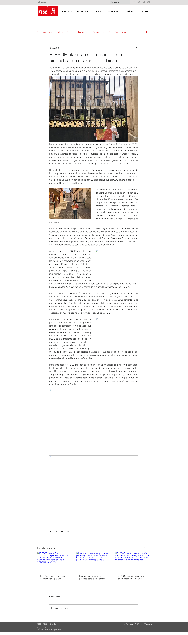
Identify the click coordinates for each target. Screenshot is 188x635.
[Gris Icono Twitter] (143, 2)
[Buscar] (119, 2)
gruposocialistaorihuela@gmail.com (48, 630)
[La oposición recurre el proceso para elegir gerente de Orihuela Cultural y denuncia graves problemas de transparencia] (93, 562)
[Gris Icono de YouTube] (148, 2)
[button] (67, 11)
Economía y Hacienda (117, 32)
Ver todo (146, 548)
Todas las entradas (44, 32)
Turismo (70, 32)
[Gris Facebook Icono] (134, 2)
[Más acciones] (136, 48)
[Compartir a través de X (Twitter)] (56, 531)
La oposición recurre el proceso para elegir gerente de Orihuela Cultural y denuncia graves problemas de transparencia (92, 577)
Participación (83, 32)
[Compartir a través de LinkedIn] (62, 531)
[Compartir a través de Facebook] (50, 531)
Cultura (60, 32)
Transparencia (98, 32)
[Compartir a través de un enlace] (68, 531)
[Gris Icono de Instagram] (139, 2)
